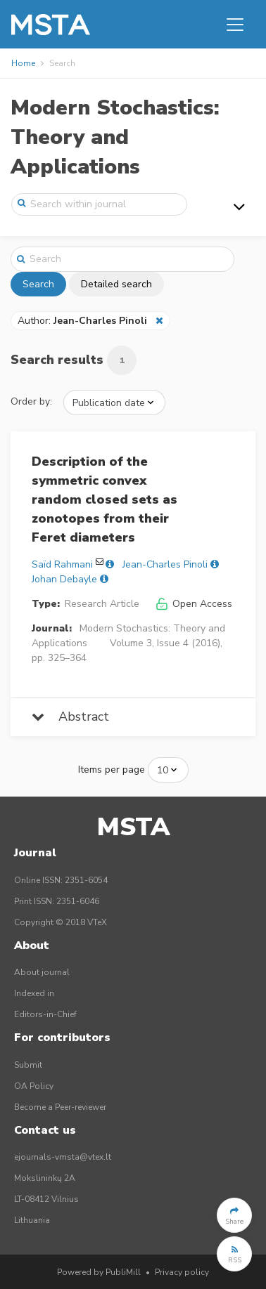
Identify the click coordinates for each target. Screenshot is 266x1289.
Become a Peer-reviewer (60, 1107)
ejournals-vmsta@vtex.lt (62, 1157)
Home (23, 63)
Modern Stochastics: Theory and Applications (115, 137)
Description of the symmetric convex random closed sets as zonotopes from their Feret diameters (104, 499)
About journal (42, 972)
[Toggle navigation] (235, 25)
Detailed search (116, 284)
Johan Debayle (64, 579)
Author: (84, 320)
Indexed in (34, 993)
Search (38, 284)
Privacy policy (182, 1272)
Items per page (111, 769)
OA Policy (33, 1086)
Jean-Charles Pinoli (165, 564)
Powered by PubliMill (99, 1272)
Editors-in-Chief (45, 1014)
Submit (28, 1065)
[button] (234, 1215)
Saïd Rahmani (62, 564)
